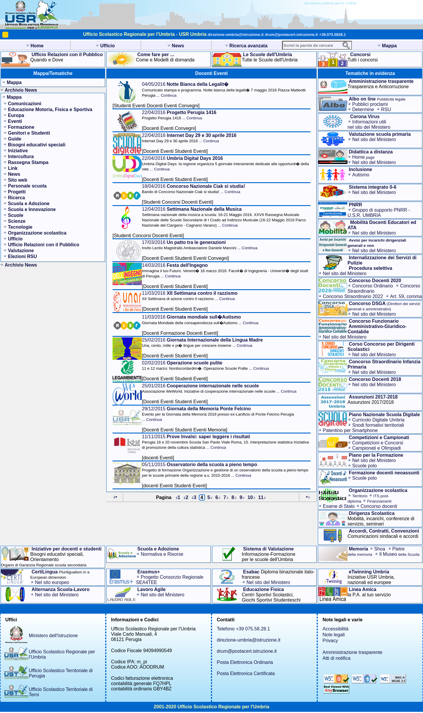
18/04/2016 (193, 189)
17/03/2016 (199, 245)
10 (250, 497)
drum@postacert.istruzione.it (291, 34)
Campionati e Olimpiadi (376, 448)
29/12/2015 (218, 414)
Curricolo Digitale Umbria (378, 419)
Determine (363, 109)
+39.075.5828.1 (332, 34)
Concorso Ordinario (372, 285)
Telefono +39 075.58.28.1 (243, 628)
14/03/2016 (225, 270)
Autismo (360, 174)
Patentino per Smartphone (350, 430)
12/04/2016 (224, 217)
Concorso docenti (379, 506)
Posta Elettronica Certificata (246, 673)
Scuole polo (364, 465)
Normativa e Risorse (162, 554)
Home (363, 157)
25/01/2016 (219, 388)
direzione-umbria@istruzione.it (235, 34)
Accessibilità (335, 628)
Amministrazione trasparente (352, 652)
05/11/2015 (225, 470)
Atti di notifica (336, 658)
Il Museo (399, 554)
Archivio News (21, 90)
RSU (386, 109)
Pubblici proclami (370, 104)
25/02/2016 (202, 342)
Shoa (379, 548)
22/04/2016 (179, 115)
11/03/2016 (189, 296)
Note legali (334, 634)
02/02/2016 (205, 365)
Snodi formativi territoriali (378, 425)
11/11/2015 (225, 442)
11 (260, 497)
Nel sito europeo (52, 582)
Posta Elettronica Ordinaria (245, 662)
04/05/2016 (224, 90)
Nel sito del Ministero (374, 139)
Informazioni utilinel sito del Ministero (369, 124)
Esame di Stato (339, 506)
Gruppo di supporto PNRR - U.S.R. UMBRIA (379, 212)
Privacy (330, 640)
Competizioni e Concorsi (377, 442)
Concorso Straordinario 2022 (353, 296)
